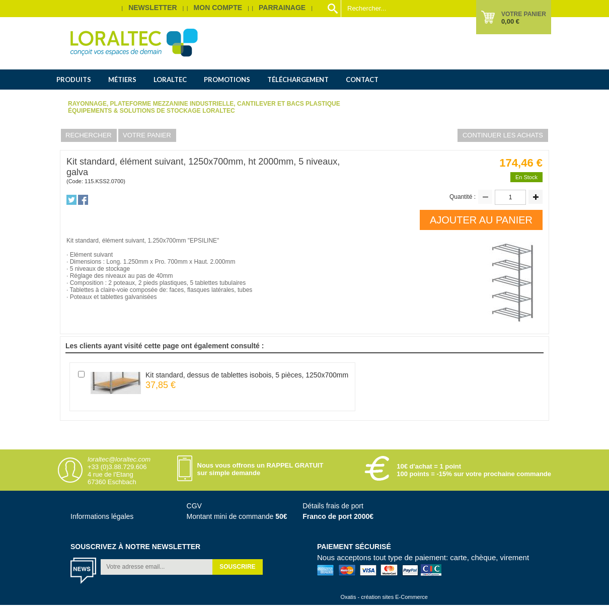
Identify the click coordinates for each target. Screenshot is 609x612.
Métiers (122, 79)
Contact (362, 79)
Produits (73, 79)
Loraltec (170, 79)
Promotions (227, 79)
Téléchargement (298, 79)
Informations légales (101, 516)
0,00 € (510, 21)
